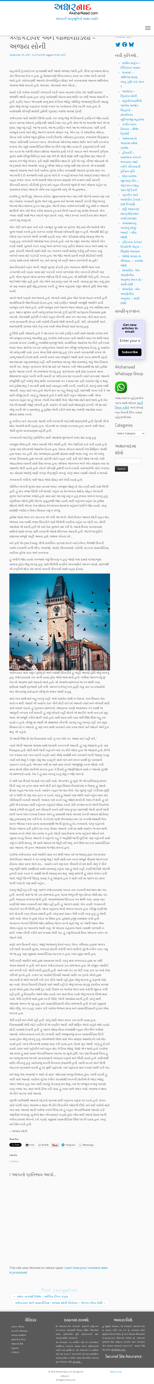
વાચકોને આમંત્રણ (19, 1330)
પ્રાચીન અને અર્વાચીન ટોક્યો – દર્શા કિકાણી (132, 199)
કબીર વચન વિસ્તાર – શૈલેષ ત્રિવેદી (129, 129)
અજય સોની (59, 54)
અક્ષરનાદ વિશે (17, 1343)
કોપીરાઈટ (15, 1352)
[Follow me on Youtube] (13, 28)
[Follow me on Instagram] (10, 28)
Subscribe (130, 352)
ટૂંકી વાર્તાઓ (39, 54)
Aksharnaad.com (64, 1371)
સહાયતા (15, 1348)
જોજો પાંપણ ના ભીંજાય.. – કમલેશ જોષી (132, 260)
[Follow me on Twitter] (5, 28)
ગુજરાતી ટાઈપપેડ (18, 1339)
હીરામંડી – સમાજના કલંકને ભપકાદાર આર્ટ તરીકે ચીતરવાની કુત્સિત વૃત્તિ (131, 162)
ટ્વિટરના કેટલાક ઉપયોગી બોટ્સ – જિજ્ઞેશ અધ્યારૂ (131, 246)
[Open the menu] (148, 28)
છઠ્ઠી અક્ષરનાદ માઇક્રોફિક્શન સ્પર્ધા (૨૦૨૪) (130, 213)
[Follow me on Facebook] (8, 28)
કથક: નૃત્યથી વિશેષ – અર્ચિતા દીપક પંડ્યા (40, 1296)
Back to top (116, 1371)
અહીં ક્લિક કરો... (118, 1349)
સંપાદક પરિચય (17, 1326)
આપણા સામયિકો (18, 1335)
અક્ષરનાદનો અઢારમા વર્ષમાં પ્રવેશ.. (129, 143)
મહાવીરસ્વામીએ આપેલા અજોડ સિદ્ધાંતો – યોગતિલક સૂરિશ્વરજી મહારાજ (132, 110)
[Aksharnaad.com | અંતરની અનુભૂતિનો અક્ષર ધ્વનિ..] (77, 9)
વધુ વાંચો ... (77, 1361)
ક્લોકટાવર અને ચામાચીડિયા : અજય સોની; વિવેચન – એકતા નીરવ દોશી (60, 1303)
